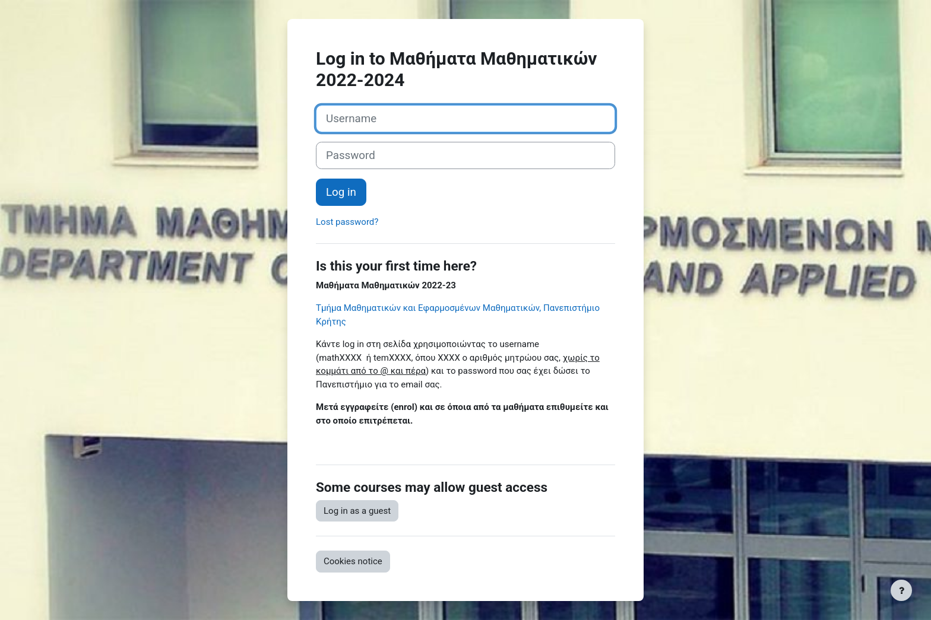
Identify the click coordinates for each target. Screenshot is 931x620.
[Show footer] (901, 590)
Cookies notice (353, 561)
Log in (341, 192)
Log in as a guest (357, 510)
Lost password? (347, 222)
